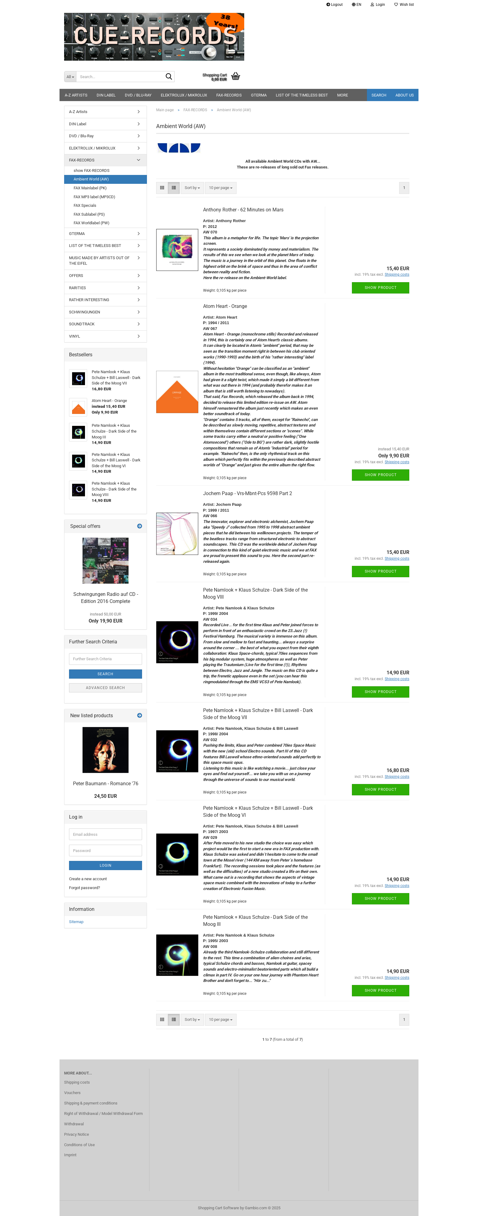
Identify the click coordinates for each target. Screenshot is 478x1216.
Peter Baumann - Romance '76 (105, 783)
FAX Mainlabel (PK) (90, 188)
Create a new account (88, 879)
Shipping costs (77, 1082)
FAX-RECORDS (229, 95)
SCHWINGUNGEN (84, 312)
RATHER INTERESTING (89, 299)
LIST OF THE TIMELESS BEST (302, 95)
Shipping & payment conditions (91, 1103)
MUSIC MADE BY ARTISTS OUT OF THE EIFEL (99, 261)
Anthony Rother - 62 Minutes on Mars (243, 210)
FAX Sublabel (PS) (89, 214)
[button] (356, 4)
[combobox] (192, 188)
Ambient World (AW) (91, 179)
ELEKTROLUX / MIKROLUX (184, 95)
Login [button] (378, 4)
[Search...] (70, 76)
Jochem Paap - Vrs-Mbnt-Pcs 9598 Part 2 (247, 493)
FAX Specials (85, 205)
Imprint (70, 1155)
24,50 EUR (105, 796)
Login (106, 865)
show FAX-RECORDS (92, 170)
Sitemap (76, 921)
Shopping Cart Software (218, 1208)
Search (379, 95)
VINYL (74, 336)
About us (404, 95)
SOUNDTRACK (81, 324)
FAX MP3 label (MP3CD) (94, 197)
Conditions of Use (79, 1144)
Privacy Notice (76, 1134)
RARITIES (77, 288)
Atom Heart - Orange (225, 306)
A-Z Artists (76, 95)
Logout (334, 4)
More (342, 95)
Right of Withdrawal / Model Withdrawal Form (103, 1113)
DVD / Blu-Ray (138, 95)
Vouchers (72, 1092)
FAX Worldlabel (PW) (92, 223)
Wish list (404, 4)
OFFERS (76, 275)
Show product (381, 288)
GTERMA (259, 95)
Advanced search (105, 688)
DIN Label (106, 95)
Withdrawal (74, 1124)
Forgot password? (84, 887)
